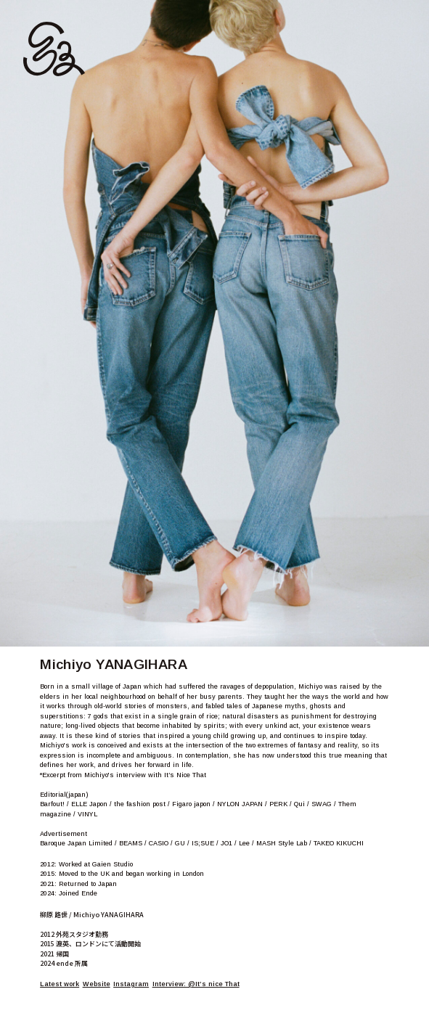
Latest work (59, 984)
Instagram (131, 984)
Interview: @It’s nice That (196, 984)
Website (96, 984)
